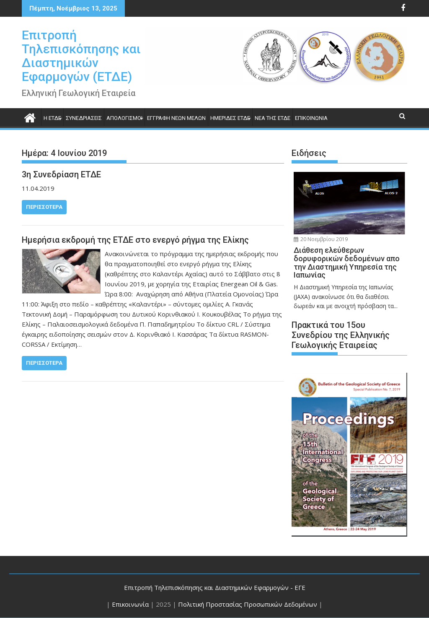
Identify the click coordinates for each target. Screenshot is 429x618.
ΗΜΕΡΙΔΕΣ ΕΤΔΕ (230, 118)
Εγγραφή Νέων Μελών (176, 118)
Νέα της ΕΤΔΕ (272, 118)
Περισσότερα (44, 207)
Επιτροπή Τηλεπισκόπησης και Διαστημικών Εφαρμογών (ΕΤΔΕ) (81, 56)
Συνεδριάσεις (84, 118)
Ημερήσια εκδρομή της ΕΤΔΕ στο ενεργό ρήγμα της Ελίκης (135, 240)
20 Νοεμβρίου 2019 (321, 239)
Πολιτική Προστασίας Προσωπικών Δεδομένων (247, 604)
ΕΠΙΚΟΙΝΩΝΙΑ (311, 118)
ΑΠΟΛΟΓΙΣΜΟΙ (124, 118)
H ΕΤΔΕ (52, 118)
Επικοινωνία (130, 604)
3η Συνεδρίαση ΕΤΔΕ (61, 174)
